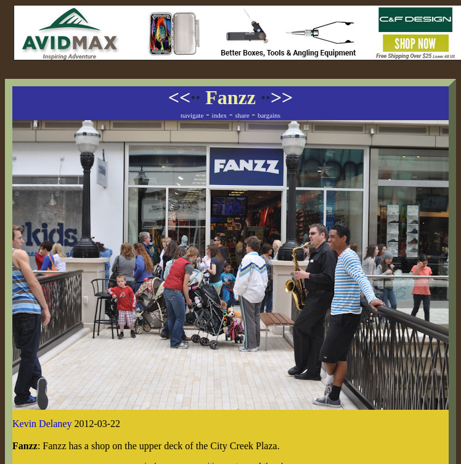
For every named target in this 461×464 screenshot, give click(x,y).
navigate (192, 115)
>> (277, 97)
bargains (269, 115)
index (219, 115)
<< (184, 97)
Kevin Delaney (41, 423)
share (242, 115)
